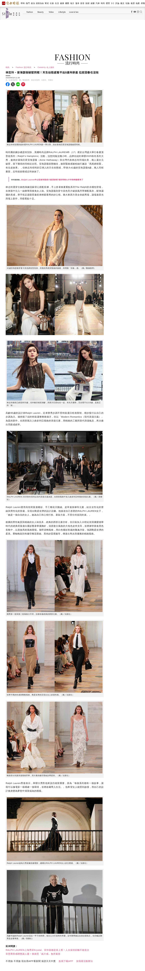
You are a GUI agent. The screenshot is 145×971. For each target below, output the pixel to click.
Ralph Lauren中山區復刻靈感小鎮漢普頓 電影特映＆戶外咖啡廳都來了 (52, 179)
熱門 (28, 3)
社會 (52, 3)
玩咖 (127, 3)
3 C (112, 3)
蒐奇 (77, 3)
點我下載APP (66, 961)
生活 (57, 3)
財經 (87, 3)
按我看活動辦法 (84, 961)
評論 (117, 3)
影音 (82, 3)
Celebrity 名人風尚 (46, 67)
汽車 (98, 3)
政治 (33, 3)
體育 (108, 3)
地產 (138, 3)
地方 (72, 3)
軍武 (47, 3)
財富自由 (40, 3)
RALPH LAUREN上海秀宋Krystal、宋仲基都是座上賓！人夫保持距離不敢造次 (47, 950)
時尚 (103, 3)
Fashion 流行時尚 (23, 67)
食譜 (133, 3)
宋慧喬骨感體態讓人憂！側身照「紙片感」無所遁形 (33, 954)
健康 (62, 3)
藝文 (122, 3)
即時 (23, 3)
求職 (143, 3)
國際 (67, 3)
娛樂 (93, 3)
